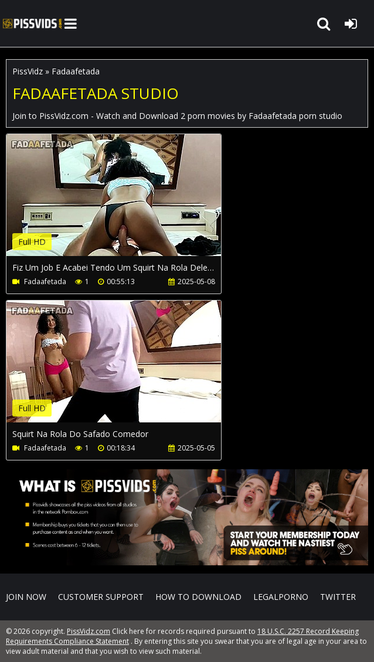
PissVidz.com (32, 23)
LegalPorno (280, 596)
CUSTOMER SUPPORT (101, 596)
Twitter (338, 596)
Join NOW (26, 596)
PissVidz (27, 71)
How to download (198, 596)
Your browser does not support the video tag (129, 203)
